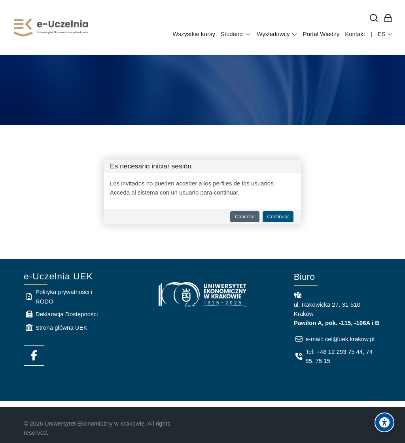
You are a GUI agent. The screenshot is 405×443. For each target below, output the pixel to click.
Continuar (278, 217)
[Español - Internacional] (385, 34)
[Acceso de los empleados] (388, 18)
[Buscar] (374, 18)
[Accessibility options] (384, 422)
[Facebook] (34, 355)
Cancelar (245, 217)
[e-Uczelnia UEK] (51, 27)
